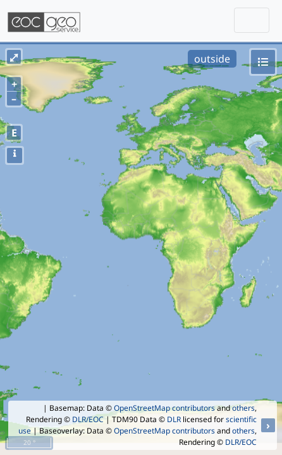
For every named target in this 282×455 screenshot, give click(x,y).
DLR (174, 419)
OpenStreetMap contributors (164, 408)
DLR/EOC (88, 419)
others (243, 408)
